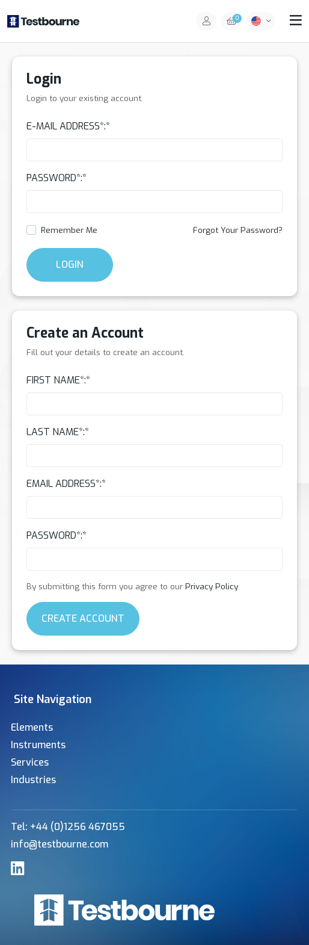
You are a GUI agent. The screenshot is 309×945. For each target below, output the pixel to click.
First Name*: (56, 380)
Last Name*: (55, 432)
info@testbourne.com (59, 844)
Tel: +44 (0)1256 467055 (68, 826)
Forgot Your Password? (238, 230)
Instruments (38, 745)
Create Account (82, 618)
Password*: (54, 178)
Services (30, 762)
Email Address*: (64, 483)
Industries (33, 779)
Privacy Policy (211, 586)
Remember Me (69, 230)
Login (70, 264)
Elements (32, 727)
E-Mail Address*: (66, 126)
